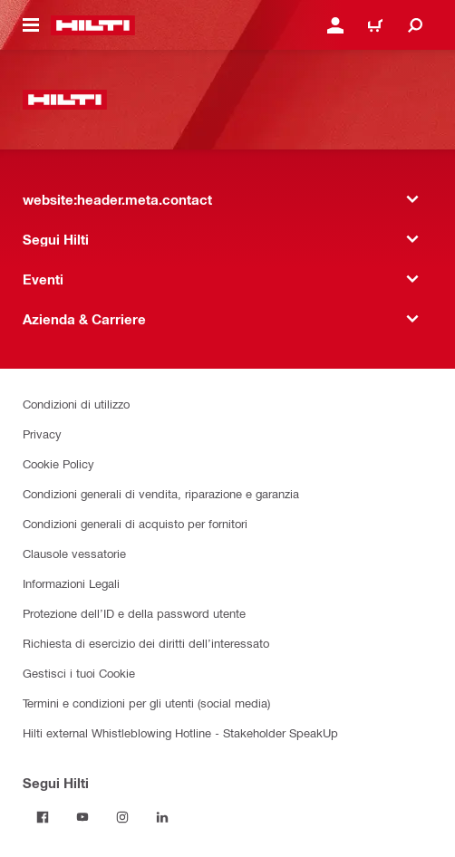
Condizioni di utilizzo (76, 403)
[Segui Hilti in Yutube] (82, 817)
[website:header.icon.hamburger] (31, 25)
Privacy (42, 433)
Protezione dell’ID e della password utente (134, 613)
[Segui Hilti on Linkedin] (162, 817)
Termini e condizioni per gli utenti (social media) (146, 702)
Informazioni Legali (71, 583)
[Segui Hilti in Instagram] (122, 817)
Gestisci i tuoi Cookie (79, 672)
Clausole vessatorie (74, 553)
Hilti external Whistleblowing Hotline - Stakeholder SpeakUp (180, 732)
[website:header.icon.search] (415, 25)
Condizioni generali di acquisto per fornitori (135, 523)
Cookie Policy (58, 463)
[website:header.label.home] (93, 25)
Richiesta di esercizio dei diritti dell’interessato (146, 643)
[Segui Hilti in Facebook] (43, 817)
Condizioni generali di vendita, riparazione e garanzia (161, 493)
